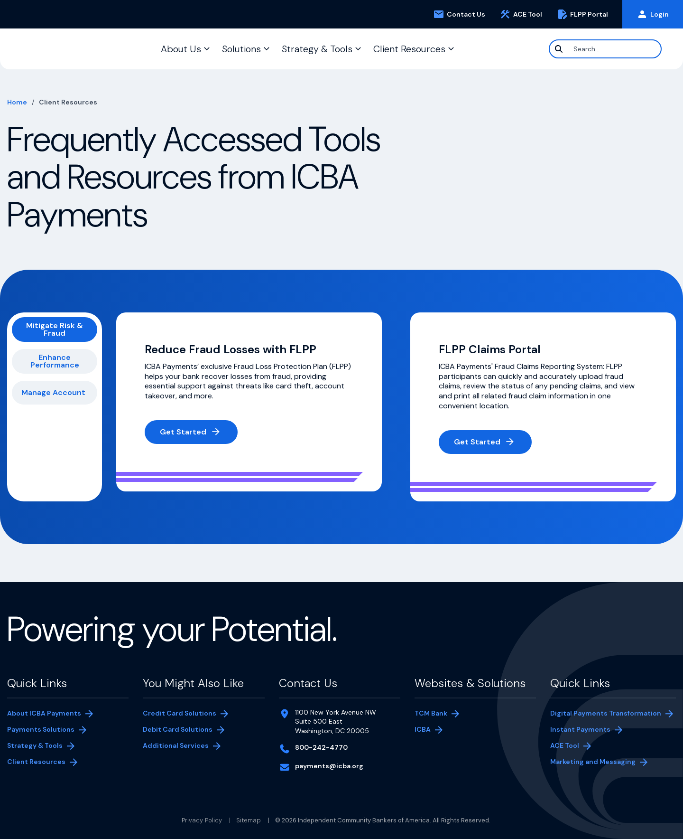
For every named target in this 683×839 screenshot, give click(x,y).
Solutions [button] (241, 49)
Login (653, 14)
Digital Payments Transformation (605, 713)
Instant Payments (580, 729)
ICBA (423, 729)
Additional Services (176, 745)
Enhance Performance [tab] (54, 361)
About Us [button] (181, 49)
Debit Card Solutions (177, 729)
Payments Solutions (40, 729)
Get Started (183, 432)
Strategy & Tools (35, 745)
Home (17, 102)
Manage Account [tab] (53, 392)
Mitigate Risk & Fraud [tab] (54, 329)
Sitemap (248, 820)
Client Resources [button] (409, 49)
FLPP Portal (585, 14)
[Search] (605, 48)
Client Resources (36, 761)
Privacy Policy (202, 820)
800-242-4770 (321, 747)
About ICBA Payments (44, 713)
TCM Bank (431, 713)
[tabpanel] (396, 406)
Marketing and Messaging (593, 761)
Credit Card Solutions (179, 713)
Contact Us (459, 14)
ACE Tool (524, 14)
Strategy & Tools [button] (317, 49)
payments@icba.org (329, 766)
